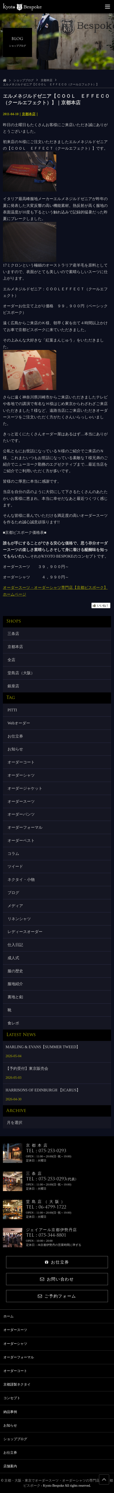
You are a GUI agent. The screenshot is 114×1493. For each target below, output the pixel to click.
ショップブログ (23, 80)
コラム (13, 854)
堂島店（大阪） (21, 673)
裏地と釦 (15, 997)
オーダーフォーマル (25, 827)
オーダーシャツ (21, 775)
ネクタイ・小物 (21, 879)
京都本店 (46, 80)
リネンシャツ (19, 919)
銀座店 (13, 686)
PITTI (12, 710)
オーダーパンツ (21, 814)
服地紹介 (15, 984)
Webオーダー (19, 723)
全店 (11, 660)
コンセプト (11, 1398)
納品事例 (10, 1412)
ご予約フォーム (57, 1296)
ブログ (13, 893)
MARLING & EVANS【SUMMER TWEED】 (43, 1047)
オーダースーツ (21, 801)
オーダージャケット (25, 788)
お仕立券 (15, 736)
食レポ (13, 1023)
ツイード (15, 866)
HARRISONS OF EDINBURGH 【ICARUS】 (43, 1090)
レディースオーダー (25, 932)
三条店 (13, 634)
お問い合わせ (57, 1279)
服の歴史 (15, 971)
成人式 (13, 958)
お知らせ (15, 749)
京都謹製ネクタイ (17, 1384)
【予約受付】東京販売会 (27, 1068)
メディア (15, 906)
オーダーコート (21, 762)
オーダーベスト (21, 840)
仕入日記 (15, 945)
